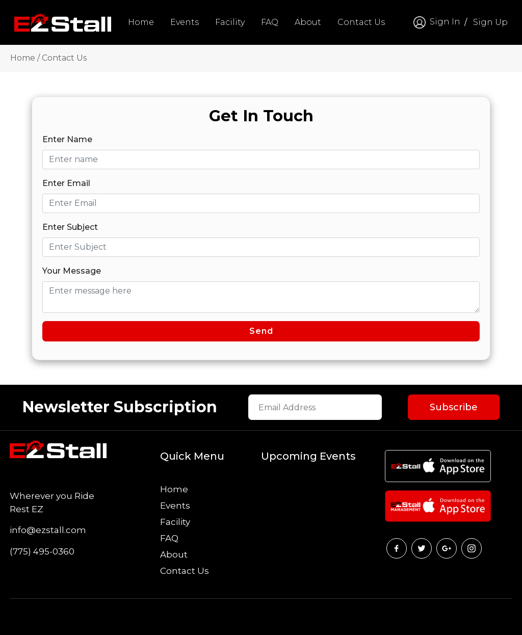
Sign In (436, 22)
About (308, 22)
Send (261, 331)
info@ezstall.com (48, 530)
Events (184, 22)
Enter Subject (70, 227)
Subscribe (454, 407)
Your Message (71, 271)
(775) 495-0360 (42, 551)
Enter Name (67, 139)
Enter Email (66, 183)
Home (141, 22)
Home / (25, 58)
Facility (230, 22)
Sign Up (490, 22)
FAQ (269, 22)
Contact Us (361, 22)
